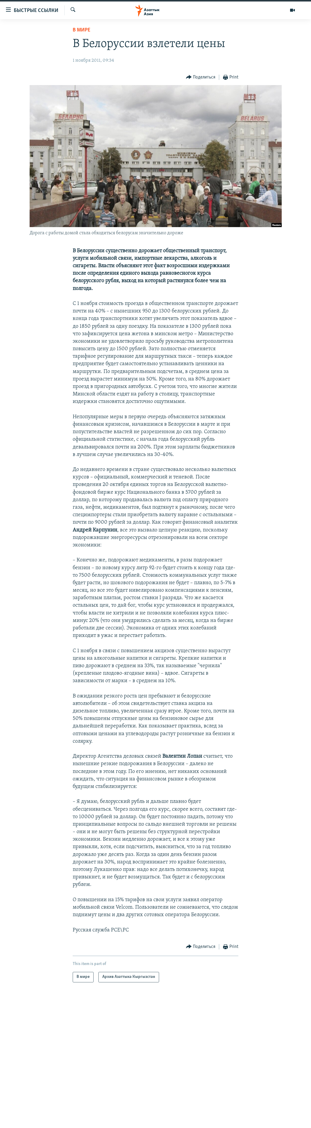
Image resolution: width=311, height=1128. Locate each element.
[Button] (201, 77)
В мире (81, 30)
